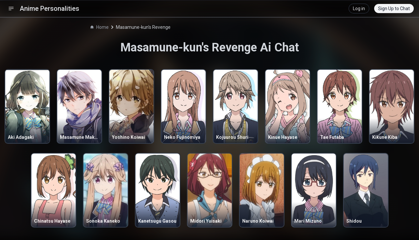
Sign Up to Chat (394, 8)
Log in (359, 8)
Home (99, 27)
